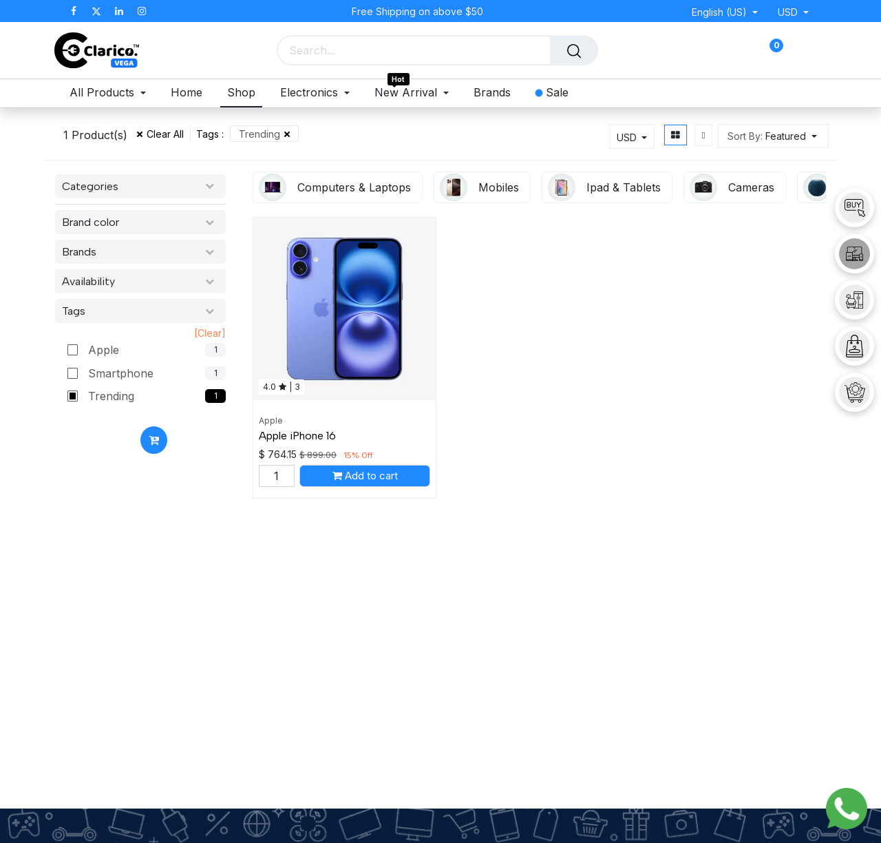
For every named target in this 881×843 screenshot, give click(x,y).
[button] (773, 136)
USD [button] (789, 12)
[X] (96, 11)
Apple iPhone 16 (297, 435)
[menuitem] (111, 93)
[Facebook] (73, 11)
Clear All (165, 134)
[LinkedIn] (119, 11)
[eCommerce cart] (728, 50)
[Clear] (210, 333)
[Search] (574, 50)
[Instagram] (141, 11)
